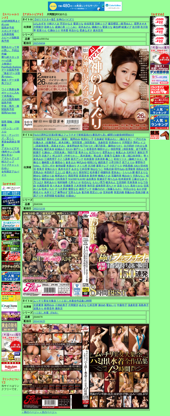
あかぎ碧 (142, 189)
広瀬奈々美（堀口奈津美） (128, 155)
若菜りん (42, 30)
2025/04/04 (39, 43)
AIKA (136, 165)
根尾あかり (61, 175)
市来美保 (132, 182)
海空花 (91, 185)
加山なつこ (96, 169)
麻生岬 (117, 27)
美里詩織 (119, 192)
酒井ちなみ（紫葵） (58, 139)
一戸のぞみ (139, 139)
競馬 (3, 121)
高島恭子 (144, 305)
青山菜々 (99, 155)
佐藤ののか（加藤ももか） (107, 189)
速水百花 (98, 30)
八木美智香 (80, 185)
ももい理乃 (98, 182)
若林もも (49, 27)
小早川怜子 (115, 162)
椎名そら (38, 192)
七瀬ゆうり (53, 30)
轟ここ (109, 159)
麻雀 (3, 125)
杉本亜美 (89, 159)
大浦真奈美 (43, 185)
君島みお (38, 172)
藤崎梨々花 (48, 162)
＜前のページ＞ (30, 412)
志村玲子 (131, 152)
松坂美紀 (60, 195)
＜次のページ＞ (48, 412)
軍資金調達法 (9, 141)
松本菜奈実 (124, 179)
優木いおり (72, 172)
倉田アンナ (85, 189)
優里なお (73, 189)
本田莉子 (49, 172)
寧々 (146, 155)
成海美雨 (100, 185)
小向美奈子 (61, 179)
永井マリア (50, 192)
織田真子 (103, 162)
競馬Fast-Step (8, 112)
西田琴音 (73, 175)
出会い (5, 168)
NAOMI (72, 179)
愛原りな (78, 23)
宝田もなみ (74, 192)
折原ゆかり (115, 142)
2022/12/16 (39, 208)
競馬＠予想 (7, 27)
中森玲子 (122, 305)
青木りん (83, 152)
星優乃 (108, 155)
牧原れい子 (87, 139)
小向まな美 (141, 145)
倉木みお (38, 159)
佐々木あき (56, 185)
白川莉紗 (129, 145)
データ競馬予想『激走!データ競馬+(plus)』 (10, 73)
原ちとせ (111, 185)
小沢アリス (115, 165)
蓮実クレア (102, 165)
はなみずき (39, 23)
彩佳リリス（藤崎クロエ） (129, 159)
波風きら (38, 308)
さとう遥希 (63, 159)
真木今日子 (64, 169)
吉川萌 (136, 27)
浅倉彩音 (103, 142)
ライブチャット (10, 165)
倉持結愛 (61, 165)
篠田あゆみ (48, 179)
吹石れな (87, 182)
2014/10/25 (39, 321)
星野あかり (108, 152)
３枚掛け (6, 63)
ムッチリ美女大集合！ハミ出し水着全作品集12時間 (62, 300)
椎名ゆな (38, 149)
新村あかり (50, 182)
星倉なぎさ (86, 30)
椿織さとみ (104, 175)
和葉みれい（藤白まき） (119, 139)
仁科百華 (85, 169)
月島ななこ (139, 175)
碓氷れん (111, 182)
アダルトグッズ (10, 158)
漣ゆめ (102, 305)
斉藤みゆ (130, 192)
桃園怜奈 (106, 172)
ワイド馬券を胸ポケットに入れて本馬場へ (10, 92)
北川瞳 (91, 165)
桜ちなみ (113, 179)
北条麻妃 (99, 139)
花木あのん (84, 27)
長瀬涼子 (102, 179)
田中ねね (119, 169)
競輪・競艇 (13, 121)
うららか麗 (128, 172)
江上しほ (60, 172)
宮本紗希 (108, 192)
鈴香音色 (92, 149)
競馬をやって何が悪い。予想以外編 (10, 50)
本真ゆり (71, 165)
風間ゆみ (75, 139)
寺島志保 (109, 169)
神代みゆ (81, 162)
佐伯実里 (89, 23)
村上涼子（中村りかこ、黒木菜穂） (72, 155)
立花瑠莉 (121, 182)
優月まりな (141, 172)
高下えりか (128, 162)
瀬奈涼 (141, 152)
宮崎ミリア (101, 23)
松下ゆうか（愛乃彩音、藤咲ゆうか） (101, 145)
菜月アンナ (77, 159)
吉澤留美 (130, 169)
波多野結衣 (73, 145)
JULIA (69, 149)
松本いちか (48, 189)
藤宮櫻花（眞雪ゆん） (120, 23)
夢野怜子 (140, 162)
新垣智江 (84, 172)
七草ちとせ (74, 182)
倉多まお (71, 162)
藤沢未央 (49, 149)
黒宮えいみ (96, 192)
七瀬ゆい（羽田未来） (54, 152)
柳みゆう (127, 175)
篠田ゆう (60, 162)
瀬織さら (97, 27)
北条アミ (47, 155)
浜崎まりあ (48, 175)
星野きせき (140, 23)
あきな (75, 169)
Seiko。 (37, 165)
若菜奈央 (84, 175)
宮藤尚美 (116, 175)
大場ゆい (71, 195)
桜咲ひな (92, 162)
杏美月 (40, 169)
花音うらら (123, 185)
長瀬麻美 (68, 185)
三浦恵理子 (50, 159)
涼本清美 (100, 159)
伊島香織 (128, 165)
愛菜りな (107, 27)
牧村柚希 (62, 182)
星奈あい (116, 172)
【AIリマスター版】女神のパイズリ (53, 19)
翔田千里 (73, 152)
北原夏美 (38, 305)
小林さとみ (53, 23)
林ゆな (37, 175)
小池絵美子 (39, 139)
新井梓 (93, 175)
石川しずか (48, 165)
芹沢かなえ (66, 23)
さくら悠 (82, 165)
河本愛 (64, 30)
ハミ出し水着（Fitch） (46, 312)
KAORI (81, 179)
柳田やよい (103, 149)
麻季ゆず (62, 192)
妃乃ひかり (95, 152)
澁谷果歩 (91, 179)
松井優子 (95, 172)
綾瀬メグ (126, 27)
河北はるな (129, 189)
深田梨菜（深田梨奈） (84, 142)
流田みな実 (142, 169)
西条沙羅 (140, 192)
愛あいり (111, 305)
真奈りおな (136, 185)
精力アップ (7, 161)
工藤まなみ (138, 179)
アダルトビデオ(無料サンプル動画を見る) (10, 151)
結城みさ (60, 149)
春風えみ (121, 152)
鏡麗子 (37, 152)
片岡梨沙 (38, 27)
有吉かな (74, 30)
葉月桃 (85, 192)
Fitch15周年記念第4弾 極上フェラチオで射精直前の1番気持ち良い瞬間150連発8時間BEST (83, 134)
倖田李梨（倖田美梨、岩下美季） (130, 149)
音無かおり (51, 169)
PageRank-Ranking (11, 67)
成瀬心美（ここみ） (66, 27)
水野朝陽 (49, 195)
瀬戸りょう (79, 149)
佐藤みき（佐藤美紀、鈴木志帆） (52, 142)
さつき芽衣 (61, 189)
